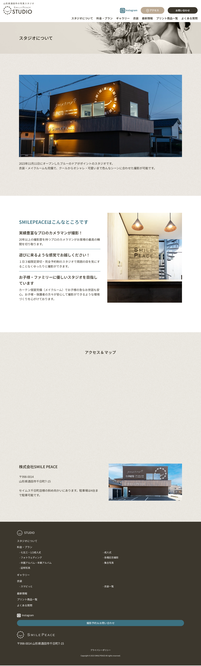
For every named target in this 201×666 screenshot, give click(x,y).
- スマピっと (26, 586)
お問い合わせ (183, 10)
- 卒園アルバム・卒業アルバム (35, 562)
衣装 (136, 18)
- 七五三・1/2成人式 (30, 552)
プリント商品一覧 (167, 18)
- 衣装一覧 (108, 586)
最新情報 (147, 18)
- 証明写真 (24, 567)
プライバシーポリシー (100, 650)
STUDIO (26, 532)
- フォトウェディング (30, 557)
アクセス (152, 10)
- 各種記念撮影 (110, 557)
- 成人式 (107, 552)
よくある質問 (189, 18)
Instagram (128, 10)
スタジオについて (82, 18)
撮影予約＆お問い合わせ (100, 623)
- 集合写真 (108, 562)
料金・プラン (104, 18)
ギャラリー (123, 18)
